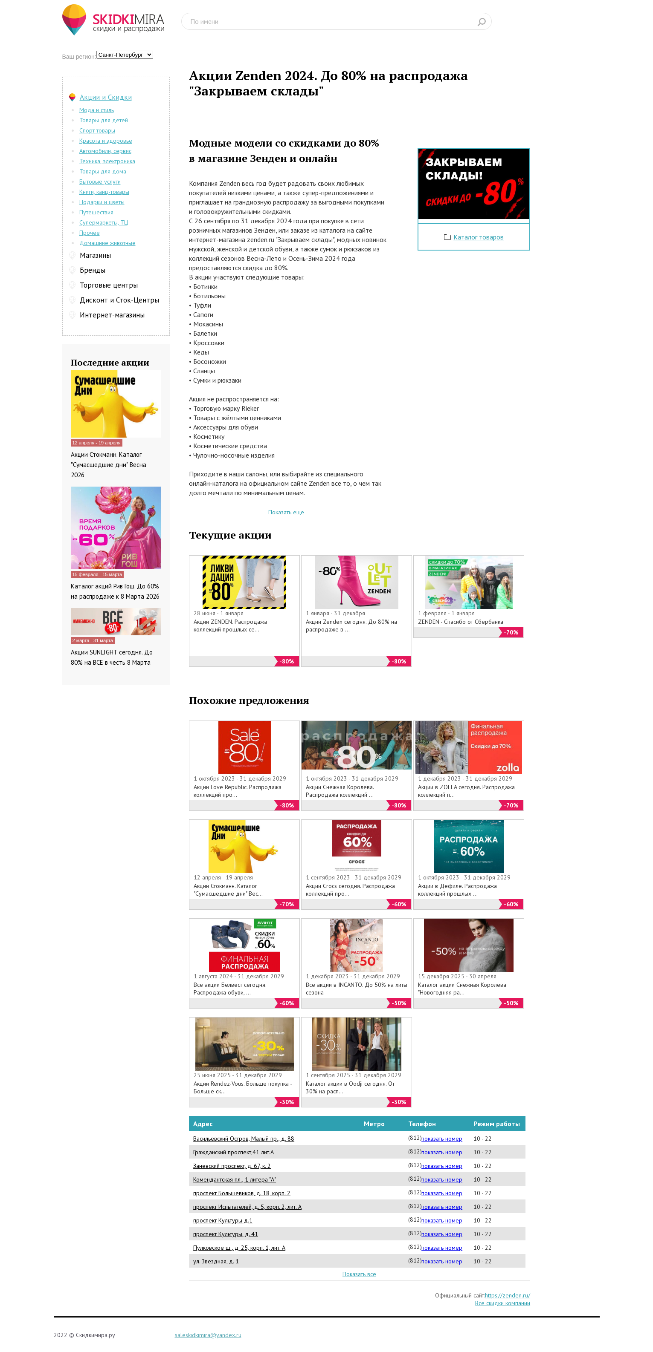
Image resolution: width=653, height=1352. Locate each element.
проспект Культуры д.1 (222, 1220)
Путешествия (96, 212)
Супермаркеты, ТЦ (103, 222)
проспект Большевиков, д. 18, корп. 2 (241, 1193)
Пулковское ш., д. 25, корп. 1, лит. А (239, 1247)
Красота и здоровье (105, 140)
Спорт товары (97, 130)
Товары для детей (103, 120)
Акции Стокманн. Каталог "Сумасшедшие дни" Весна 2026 (108, 464)
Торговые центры (109, 285)
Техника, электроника (107, 161)
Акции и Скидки (106, 97)
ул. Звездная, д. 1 (216, 1261)
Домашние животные (107, 243)
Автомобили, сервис (105, 151)
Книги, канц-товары (104, 192)
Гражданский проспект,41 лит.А (233, 1152)
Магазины (95, 255)
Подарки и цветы (102, 202)
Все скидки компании (502, 1303)
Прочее (89, 232)
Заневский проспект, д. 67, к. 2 (232, 1166)
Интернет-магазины (112, 315)
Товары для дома (102, 171)
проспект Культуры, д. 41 (225, 1234)
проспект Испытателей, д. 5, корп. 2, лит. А (247, 1207)
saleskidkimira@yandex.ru (208, 1335)
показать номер (441, 1138)
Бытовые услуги (100, 181)
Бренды (92, 270)
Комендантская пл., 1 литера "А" (234, 1179)
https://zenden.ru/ (507, 1295)
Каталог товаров (478, 237)
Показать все (359, 1274)
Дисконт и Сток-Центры (119, 300)
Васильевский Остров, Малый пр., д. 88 (243, 1138)
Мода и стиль (96, 110)
